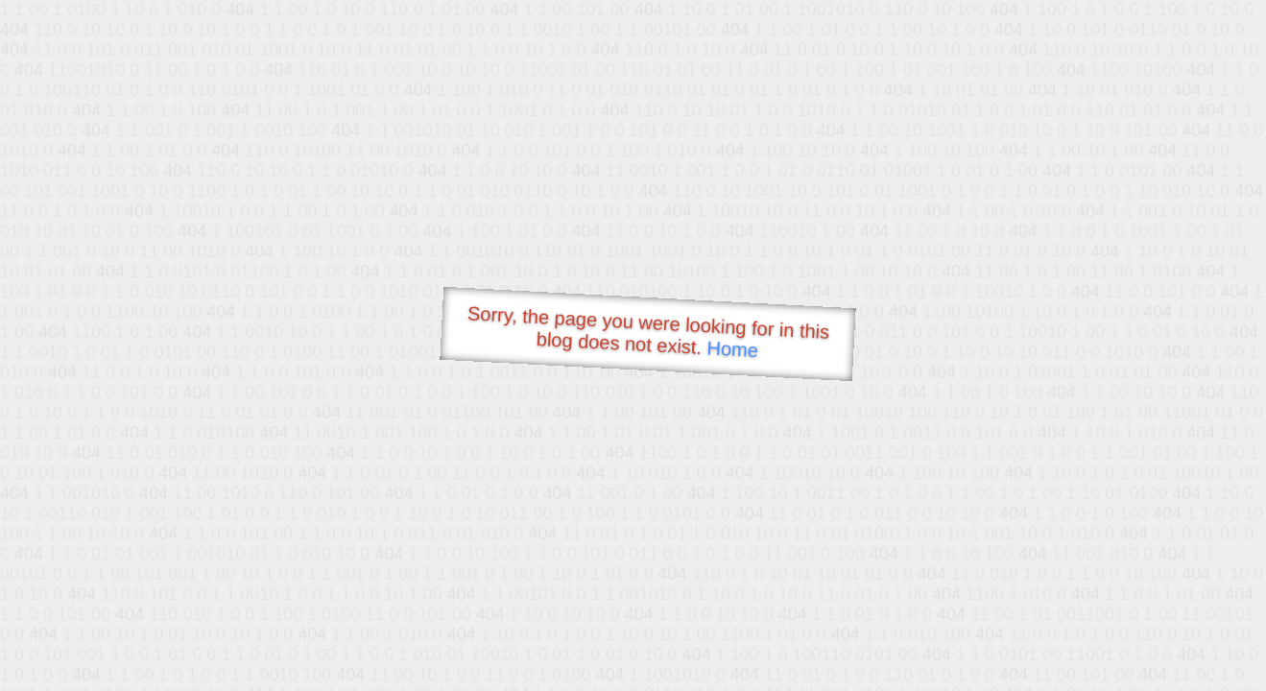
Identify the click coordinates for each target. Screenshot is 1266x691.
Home (732, 349)
